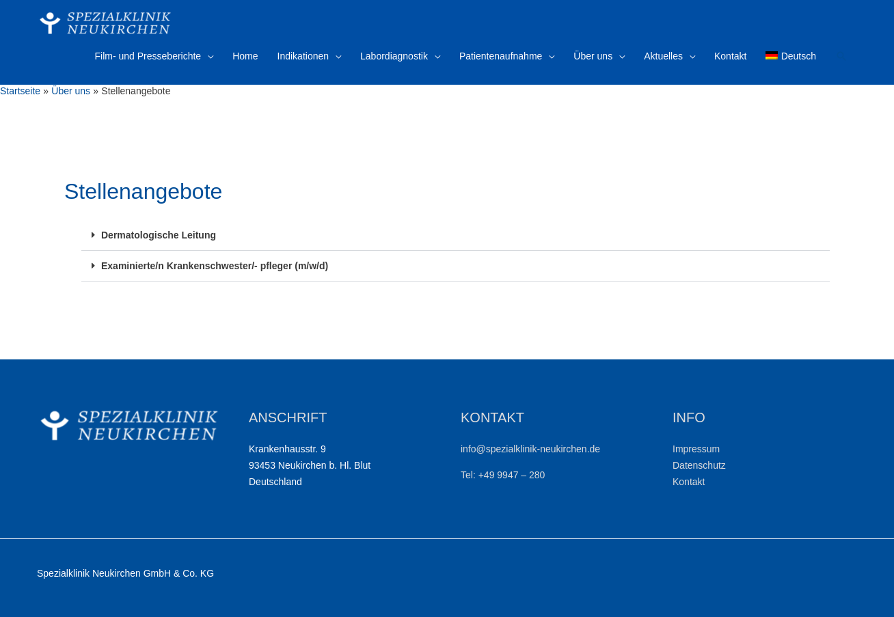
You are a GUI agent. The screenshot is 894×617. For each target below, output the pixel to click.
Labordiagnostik (394, 56)
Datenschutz (699, 465)
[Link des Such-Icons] (841, 56)
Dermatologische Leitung (158, 235)
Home (245, 56)
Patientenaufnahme (500, 56)
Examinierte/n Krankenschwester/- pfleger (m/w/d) (214, 265)
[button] (455, 235)
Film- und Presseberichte (148, 56)
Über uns (592, 56)
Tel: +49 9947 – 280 (503, 474)
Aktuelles (663, 56)
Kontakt (730, 56)
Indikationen (303, 56)
